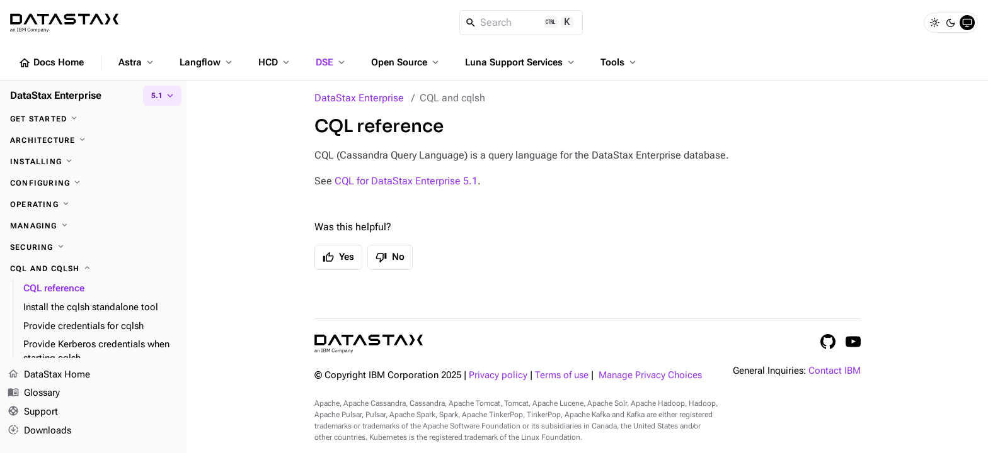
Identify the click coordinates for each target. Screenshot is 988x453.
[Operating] (93, 204)
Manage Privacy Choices (650, 375)
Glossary (34, 394)
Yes (338, 257)
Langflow (207, 62)
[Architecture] (93, 140)
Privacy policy (498, 375)
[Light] (934, 22)
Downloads (39, 431)
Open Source (406, 62)
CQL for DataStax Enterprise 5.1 (406, 181)
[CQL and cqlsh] (93, 268)
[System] (967, 22)
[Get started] (93, 119)
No (390, 257)
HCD (275, 62)
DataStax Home (49, 375)
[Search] (521, 22)
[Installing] (93, 161)
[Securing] (93, 247)
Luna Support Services (521, 62)
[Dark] (950, 22)
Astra (137, 62)
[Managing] (93, 226)
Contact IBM (834, 371)
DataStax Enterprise (359, 98)
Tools (619, 62)
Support (33, 413)
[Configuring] (93, 183)
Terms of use (562, 375)
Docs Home (51, 63)
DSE (331, 62)
